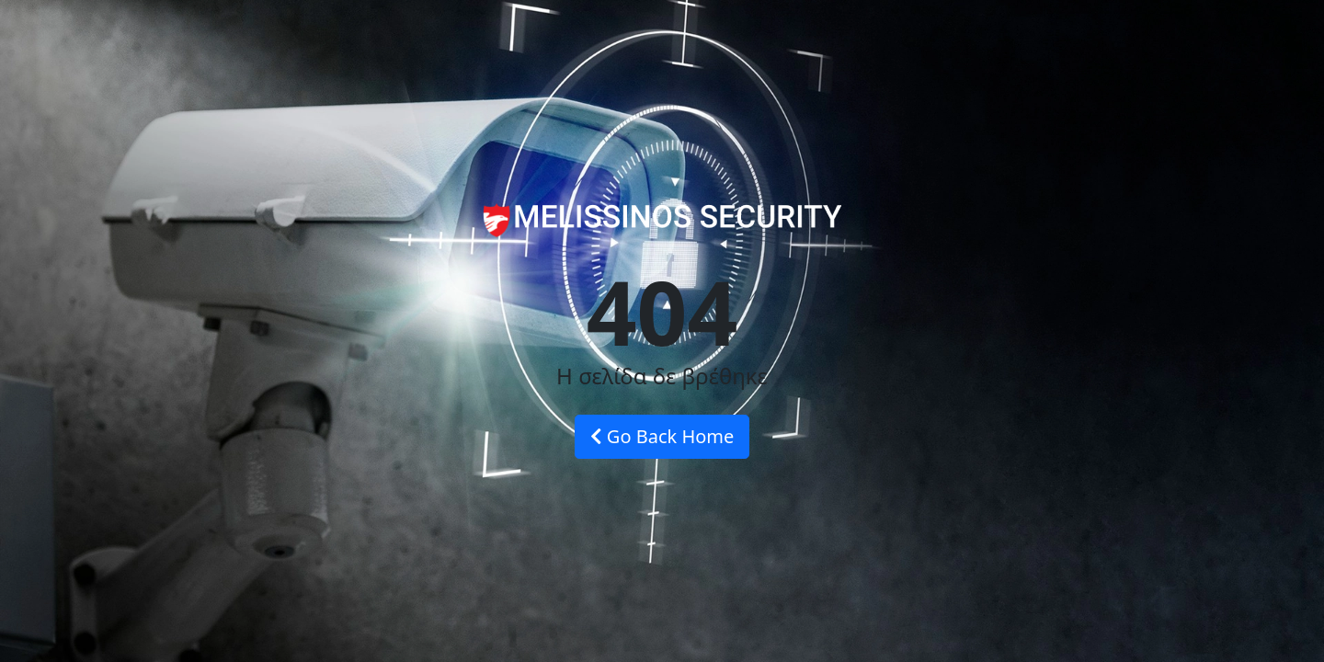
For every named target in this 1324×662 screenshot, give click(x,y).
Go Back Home (662, 436)
